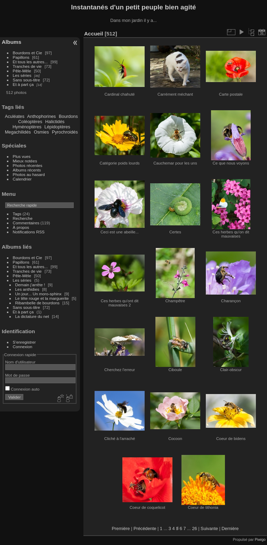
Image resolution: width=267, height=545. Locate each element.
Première (121, 528)
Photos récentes (27, 165)
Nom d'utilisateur (20, 362)
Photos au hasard (29, 174)
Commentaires (26, 223)
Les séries (22, 75)
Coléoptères (30, 121)
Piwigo (260, 539)
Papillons (21, 57)
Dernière (229, 528)
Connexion (22, 346)
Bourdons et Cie (27, 52)
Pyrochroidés (65, 132)
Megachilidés (18, 132)
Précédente (145, 528)
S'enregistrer (24, 342)
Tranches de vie (27, 66)
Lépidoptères (57, 126)
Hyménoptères (27, 126)
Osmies (41, 132)
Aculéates (14, 116)
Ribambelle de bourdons (37, 302)
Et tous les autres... (30, 61)
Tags (17, 213)
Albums (11, 42)
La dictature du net (32, 316)
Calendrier (22, 179)
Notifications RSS (29, 232)
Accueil (93, 34)
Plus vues (22, 156)
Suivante (209, 528)
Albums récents (27, 170)
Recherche (23, 218)
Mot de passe (17, 375)
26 (194, 528)
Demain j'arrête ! (30, 284)
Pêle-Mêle (22, 71)
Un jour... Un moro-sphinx (38, 293)
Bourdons (68, 116)
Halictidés (54, 121)
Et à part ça (23, 84)
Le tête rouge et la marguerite (42, 298)
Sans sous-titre (26, 80)
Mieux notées (25, 161)
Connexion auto (22, 389)
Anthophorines (41, 116)
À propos (21, 227)
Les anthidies (27, 289)
